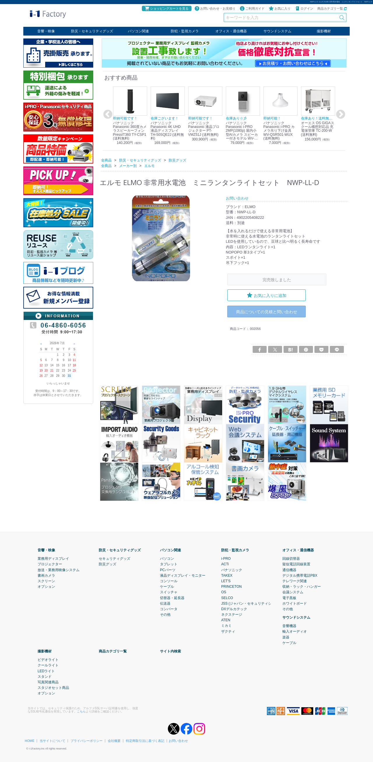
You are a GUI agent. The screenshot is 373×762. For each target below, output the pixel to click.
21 (51, 370)
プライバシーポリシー (87, 740)
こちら (81, 711)
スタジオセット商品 (53, 688)
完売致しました (277, 279)
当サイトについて (52, 740)
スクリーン (46, 581)
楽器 (285, 637)
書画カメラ (46, 575)
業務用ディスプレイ (53, 559)
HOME (29, 740)
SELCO (227, 598)
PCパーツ (167, 570)
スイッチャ (168, 592)
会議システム (292, 592)
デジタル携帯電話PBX (299, 575)
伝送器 (165, 603)
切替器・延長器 (172, 598)
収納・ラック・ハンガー (301, 587)
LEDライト (46, 671)
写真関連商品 (48, 682)
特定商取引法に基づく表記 (145, 740)
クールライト (48, 665)
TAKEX (226, 575)
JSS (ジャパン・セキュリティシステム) (252, 603)
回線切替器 (291, 559)
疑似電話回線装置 (296, 564)
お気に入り (280, 8)
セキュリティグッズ (114, 559)
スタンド (45, 676)
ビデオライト (48, 660)
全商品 (106, 160)
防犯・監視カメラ (185, 31)
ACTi (225, 564)
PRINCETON (231, 587)
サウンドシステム (277, 31)
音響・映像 (46, 31)
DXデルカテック (234, 609)
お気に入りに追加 (266, 295)
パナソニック (231, 570)
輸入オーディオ (294, 631)
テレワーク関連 (294, 581)
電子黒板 (289, 598)
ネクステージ (231, 615)
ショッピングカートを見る (166, 8)
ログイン (304, 8)
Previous (107, 114)
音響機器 (289, 626)
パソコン (167, 559)
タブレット (168, 564)
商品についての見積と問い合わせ (266, 311)
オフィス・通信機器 (231, 31)
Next (339, 114)
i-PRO (226, 559)
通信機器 (289, 570)
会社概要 (114, 740)
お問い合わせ (178, 740)
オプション (46, 587)
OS (223, 592)
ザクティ (228, 631)
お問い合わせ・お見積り (214, 8)
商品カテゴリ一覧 (332, 8)
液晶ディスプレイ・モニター (182, 575)
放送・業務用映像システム (59, 570)
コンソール (168, 581)
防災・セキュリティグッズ (92, 31)
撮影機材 (324, 31)
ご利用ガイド (252, 8)
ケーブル (167, 587)
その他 (165, 615)
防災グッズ (107, 564)
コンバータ (168, 609)
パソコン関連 (138, 31)
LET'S (226, 581)
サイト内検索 (170, 651)
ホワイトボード (294, 603)
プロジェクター (50, 564)
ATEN (225, 620)
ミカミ (226, 626)
